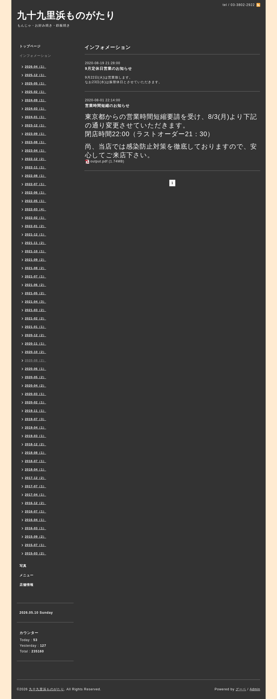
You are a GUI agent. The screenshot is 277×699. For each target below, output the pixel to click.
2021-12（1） (35, 234)
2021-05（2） (35, 293)
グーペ (241, 689)
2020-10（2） (35, 352)
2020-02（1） (35, 402)
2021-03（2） (35, 310)
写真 (23, 566)
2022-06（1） (35, 192)
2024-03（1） (35, 108)
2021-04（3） (35, 301)
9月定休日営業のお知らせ (108, 68)
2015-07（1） (35, 545)
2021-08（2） (35, 268)
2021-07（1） (35, 276)
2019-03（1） (35, 435)
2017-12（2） (35, 477)
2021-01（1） (35, 326)
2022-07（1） (35, 184)
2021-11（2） (35, 242)
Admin (255, 689)
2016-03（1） (35, 528)
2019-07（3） (35, 419)
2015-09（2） (35, 536)
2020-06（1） (35, 368)
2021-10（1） (35, 251)
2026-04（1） (35, 66)
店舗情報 (26, 585)
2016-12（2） (35, 503)
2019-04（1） (35, 427)
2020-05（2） (35, 377)
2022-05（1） (35, 200)
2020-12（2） (35, 335)
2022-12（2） (35, 159)
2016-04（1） (35, 519)
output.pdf (98, 161)
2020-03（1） (35, 394)
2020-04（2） (35, 385)
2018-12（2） (35, 444)
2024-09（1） (35, 100)
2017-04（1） (35, 494)
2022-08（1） (35, 175)
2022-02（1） (35, 217)
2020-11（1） (35, 343)
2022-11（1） (35, 167)
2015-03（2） (35, 553)
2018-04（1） (35, 469)
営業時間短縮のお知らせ (107, 105)
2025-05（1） (35, 83)
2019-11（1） (35, 410)
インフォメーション (35, 56)
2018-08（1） (35, 452)
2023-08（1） (35, 142)
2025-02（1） (35, 91)
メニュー (26, 575)
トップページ (30, 46)
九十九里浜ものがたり (66, 15)
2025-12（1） (35, 75)
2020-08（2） (35, 360)
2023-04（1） (35, 150)
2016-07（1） (35, 511)
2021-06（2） (35, 284)
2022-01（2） (35, 226)
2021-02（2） (35, 318)
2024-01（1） (35, 117)
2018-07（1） (35, 461)
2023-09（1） (35, 133)
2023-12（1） (35, 125)
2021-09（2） (35, 259)
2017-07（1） (35, 486)
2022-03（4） (35, 209)
